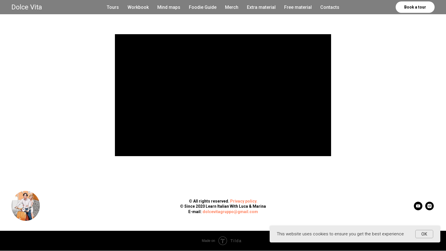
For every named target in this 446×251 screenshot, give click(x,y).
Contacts (329, 7)
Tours (113, 7)
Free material (298, 7)
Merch (231, 7)
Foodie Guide (202, 7)
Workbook (138, 7)
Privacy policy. (243, 201)
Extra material (261, 7)
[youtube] (418, 208)
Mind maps (168, 7)
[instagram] (429, 208)
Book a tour (415, 7)
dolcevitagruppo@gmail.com (230, 211)
